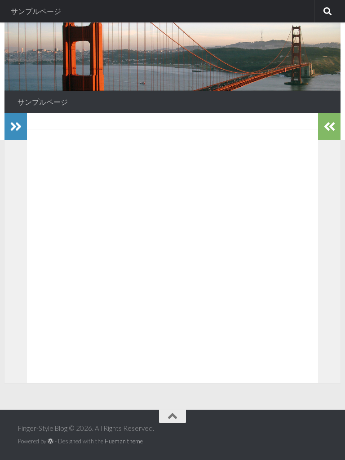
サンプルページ (36, 11)
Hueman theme (124, 441)
